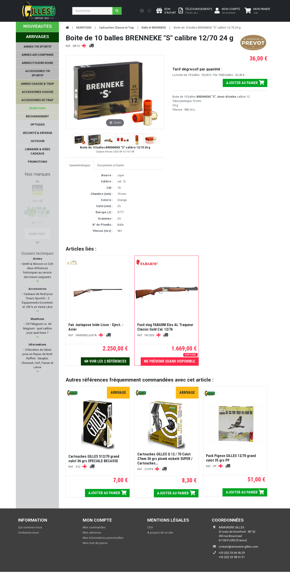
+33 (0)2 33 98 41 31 (232, 557)
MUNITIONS (83, 27)
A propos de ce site (160, 532)
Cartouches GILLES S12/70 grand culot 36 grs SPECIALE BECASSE (93, 458)
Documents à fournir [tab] (110, 165)
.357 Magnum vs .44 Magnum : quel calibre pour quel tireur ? (37, 328)
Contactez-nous (28, 532)
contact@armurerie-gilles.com (238, 546)
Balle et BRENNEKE (154, 27)
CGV (150, 527)
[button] (37, 281)
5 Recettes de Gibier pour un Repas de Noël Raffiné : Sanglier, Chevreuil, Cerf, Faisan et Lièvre (37, 358)
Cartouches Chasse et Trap (116, 27)
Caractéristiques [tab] (79, 165)
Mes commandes (94, 527)
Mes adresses (92, 532)
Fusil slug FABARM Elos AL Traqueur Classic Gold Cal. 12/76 (165, 327)
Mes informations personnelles (103, 537)
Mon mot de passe (95, 543)
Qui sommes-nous (30, 527)
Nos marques (37, 174)
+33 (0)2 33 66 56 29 (232, 552)
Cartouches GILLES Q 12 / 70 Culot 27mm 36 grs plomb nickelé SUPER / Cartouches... (164, 458)
